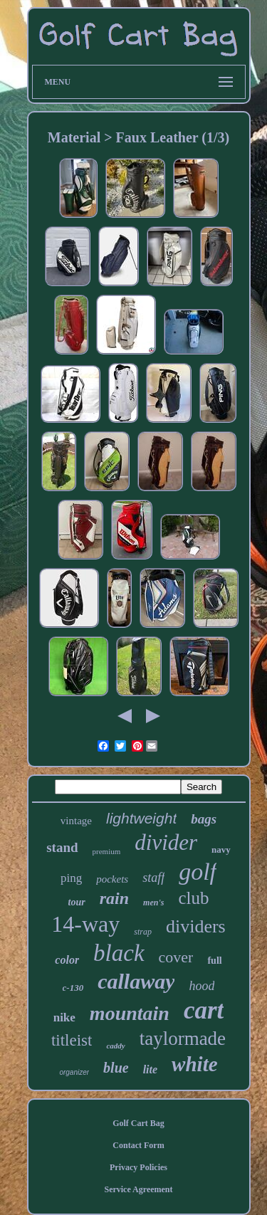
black (118, 953)
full (214, 960)
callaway (136, 981)
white (194, 1064)
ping (71, 878)
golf (197, 871)
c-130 (73, 987)
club (193, 898)
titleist (72, 1040)
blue (116, 1067)
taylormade (183, 1038)
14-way (85, 924)
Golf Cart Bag (138, 1123)
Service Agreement (138, 1189)
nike (64, 1017)
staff (153, 878)
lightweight (141, 818)
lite (150, 1069)
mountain (129, 1013)
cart (204, 1010)
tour (76, 902)
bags (203, 818)
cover (176, 957)
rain (114, 898)
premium (107, 851)
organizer (74, 1072)
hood (201, 986)
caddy (115, 1045)
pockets (112, 879)
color (67, 960)
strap (143, 932)
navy (221, 849)
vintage (76, 820)
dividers (196, 926)
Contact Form (138, 1145)
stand (62, 847)
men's (153, 903)
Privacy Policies (138, 1167)
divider (166, 842)
